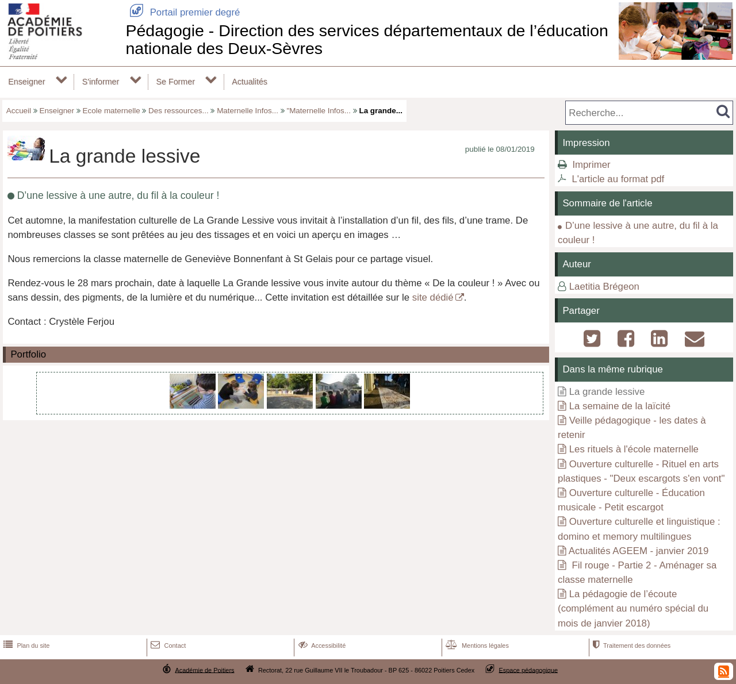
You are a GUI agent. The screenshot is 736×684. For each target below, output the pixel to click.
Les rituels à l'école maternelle (634, 449)
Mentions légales (476, 645)
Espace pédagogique (528, 669)
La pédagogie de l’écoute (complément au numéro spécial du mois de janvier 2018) (633, 608)
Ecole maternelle (111, 110)
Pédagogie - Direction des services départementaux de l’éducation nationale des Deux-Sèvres (366, 39)
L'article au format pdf (618, 179)
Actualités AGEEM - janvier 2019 (638, 550)
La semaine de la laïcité (619, 406)
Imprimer (591, 164)
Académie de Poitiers (204, 669)
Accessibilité (321, 645)
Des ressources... (178, 110)
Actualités (249, 81)
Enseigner (26, 81)
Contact (167, 645)
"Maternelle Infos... (318, 110)
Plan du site (25, 645)
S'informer (101, 81)
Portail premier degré (182, 12)
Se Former (175, 81)
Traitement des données (630, 645)
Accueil (18, 110)
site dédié (433, 297)
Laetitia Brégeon (604, 286)
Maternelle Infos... (247, 110)
